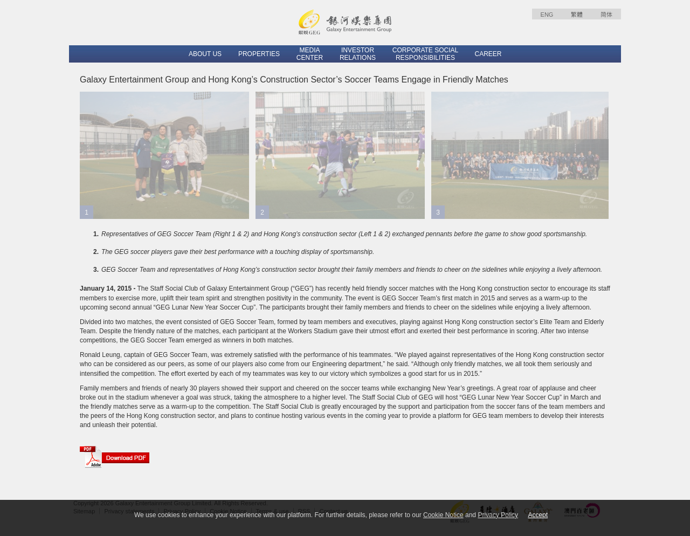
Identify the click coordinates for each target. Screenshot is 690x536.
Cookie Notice (443, 515)
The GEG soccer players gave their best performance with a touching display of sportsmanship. (237, 252)
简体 (606, 14)
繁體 (577, 14)
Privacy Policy (498, 515)
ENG (547, 14)
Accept (538, 515)
